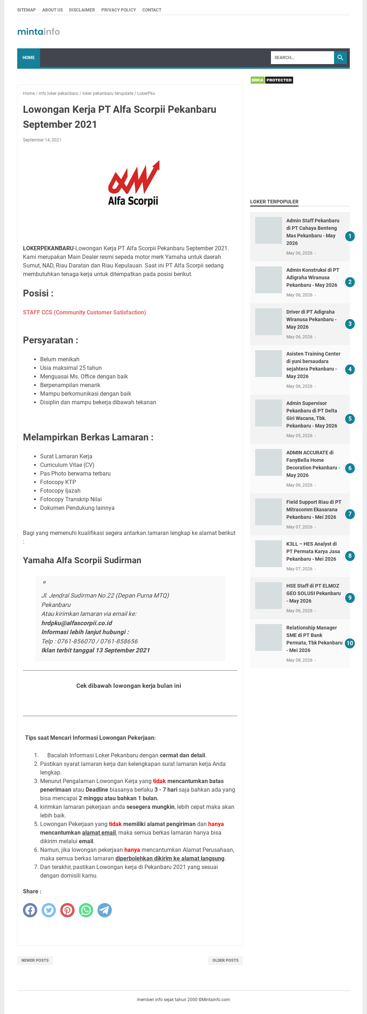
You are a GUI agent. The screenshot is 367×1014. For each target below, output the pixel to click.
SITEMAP (26, 10)
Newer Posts (35, 960)
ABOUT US (52, 10)
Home (29, 57)
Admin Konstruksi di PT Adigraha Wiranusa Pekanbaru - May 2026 (312, 277)
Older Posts (226, 960)
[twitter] (49, 910)
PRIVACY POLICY (118, 10)
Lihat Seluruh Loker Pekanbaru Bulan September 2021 (130, 703)
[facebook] (30, 910)
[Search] (302, 57)
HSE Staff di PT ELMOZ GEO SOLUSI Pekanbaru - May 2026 (313, 593)
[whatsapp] (86, 910)
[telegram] (104, 910)
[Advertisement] (300, 142)
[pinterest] (67, 910)
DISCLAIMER (82, 10)
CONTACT (151, 10)
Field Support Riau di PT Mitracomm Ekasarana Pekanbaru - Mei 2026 (314, 509)
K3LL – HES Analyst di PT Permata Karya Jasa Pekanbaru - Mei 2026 (313, 551)
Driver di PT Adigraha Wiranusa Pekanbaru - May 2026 (311, 319)
